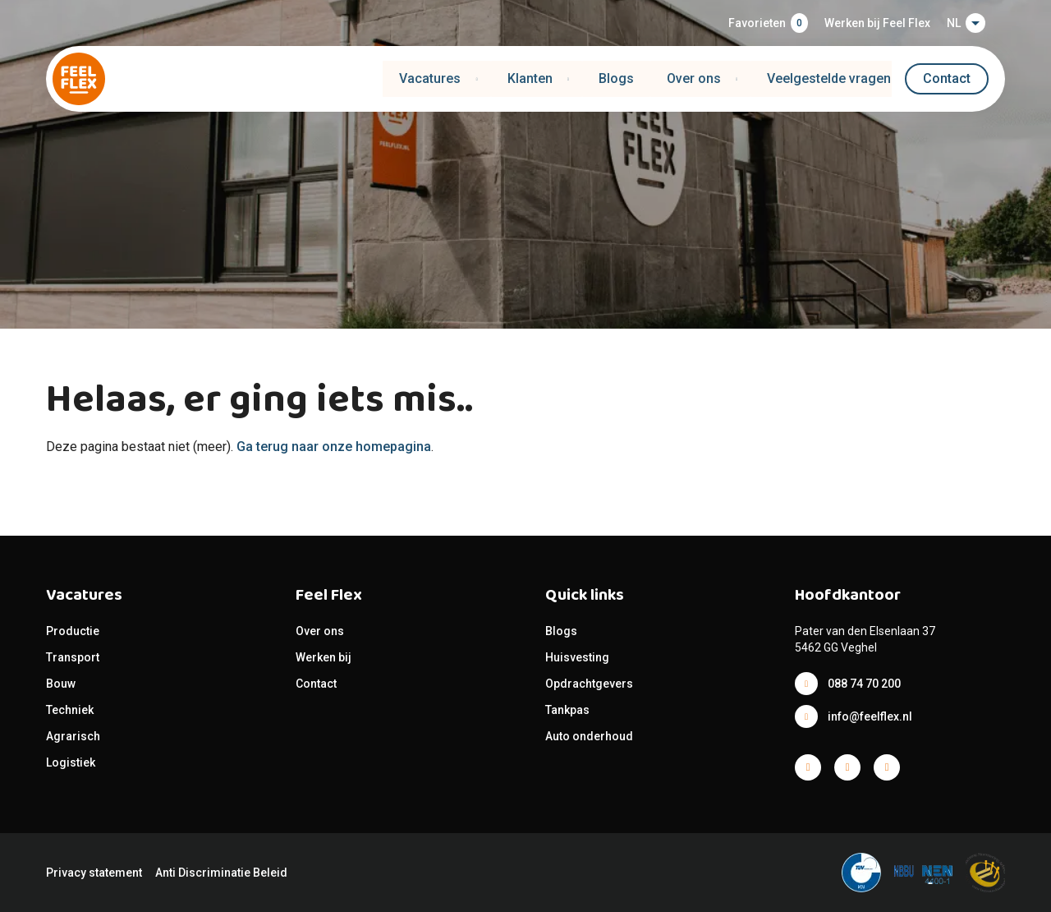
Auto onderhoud (589, 736)
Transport (72, 657)
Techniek (70, 709)
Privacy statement (94, 872)
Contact (947, 78)
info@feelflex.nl (870, 716)
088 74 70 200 (864, 683)
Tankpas (567, 709)
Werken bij (323, 657)
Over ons (320, 631)
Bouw (61, 683)
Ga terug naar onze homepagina (333, 446)
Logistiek (72, 762)
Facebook (808, 767)
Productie (72, 631)
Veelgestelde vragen (830, 78)
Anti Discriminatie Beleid (221, 872)
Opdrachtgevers (589, 683)
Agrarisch (73, 736)
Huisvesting (577, 657)
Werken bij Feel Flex (877, 23)
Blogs (616, 78)
